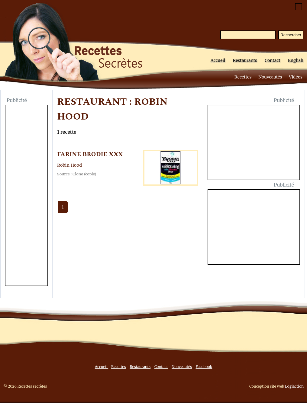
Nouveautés (270, 77)
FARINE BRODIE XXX (90, 154)
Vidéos (295, 77)
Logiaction (294, 386)
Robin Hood (69, 165)
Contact (272, 60)
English (295, 60)
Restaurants (245, 60)
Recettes (243, 77)
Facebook (204, 366)
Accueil (218, 60)
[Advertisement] (26, 195)
